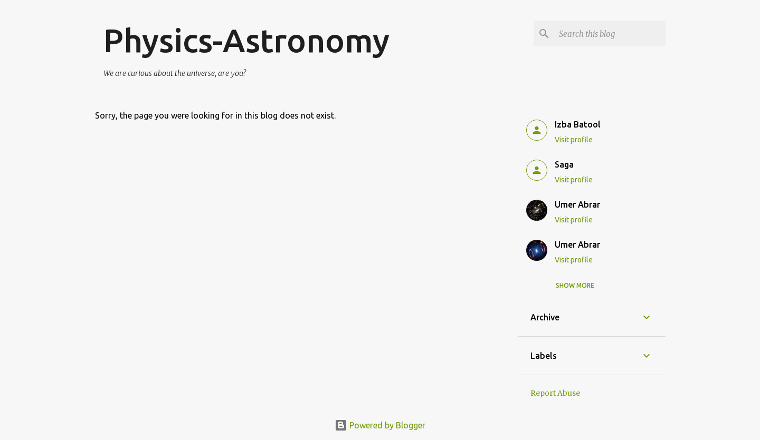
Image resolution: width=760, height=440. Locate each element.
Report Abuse (555, 393)
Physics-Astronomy (246, 40)
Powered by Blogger (380, 425)
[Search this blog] (610, 33)
